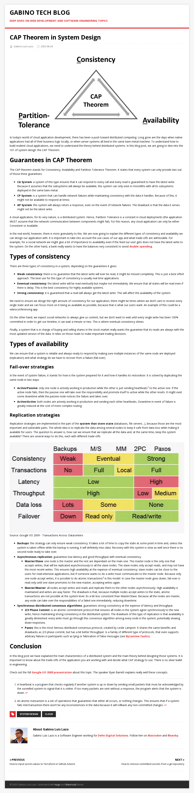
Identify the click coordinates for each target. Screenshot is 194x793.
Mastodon (155, 735)
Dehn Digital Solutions (113, 735)
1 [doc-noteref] (148, 387)
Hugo (57, 784)
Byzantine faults (137, 636)
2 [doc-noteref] (103, 577)
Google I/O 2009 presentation (52, 672)
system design (29, 714)
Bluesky (173, 735)
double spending (140, 246)
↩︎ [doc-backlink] (26, 693)
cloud (49, 714)
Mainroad (71, 784)
